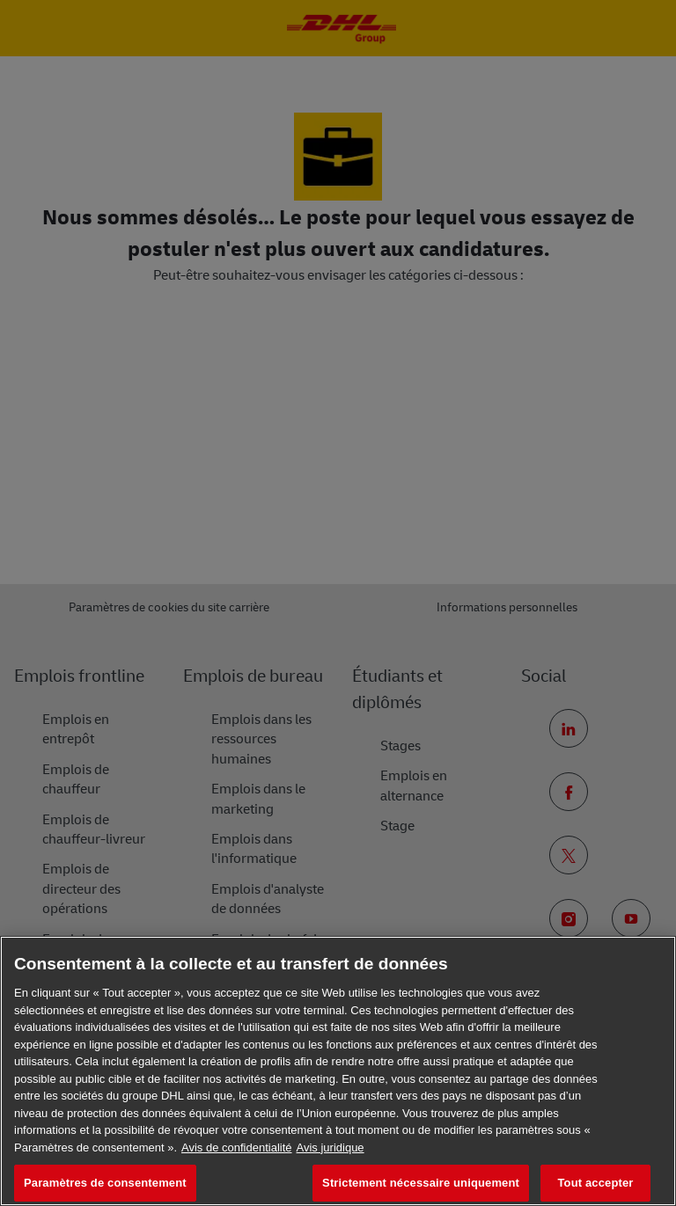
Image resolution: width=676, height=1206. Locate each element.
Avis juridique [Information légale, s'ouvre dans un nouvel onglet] (330, 1147)
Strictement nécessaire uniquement (420, 1182)
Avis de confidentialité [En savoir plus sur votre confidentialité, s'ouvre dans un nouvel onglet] (236, 1147)
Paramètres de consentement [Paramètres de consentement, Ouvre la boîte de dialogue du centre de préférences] (105, 1182)
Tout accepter (596, 1182)
